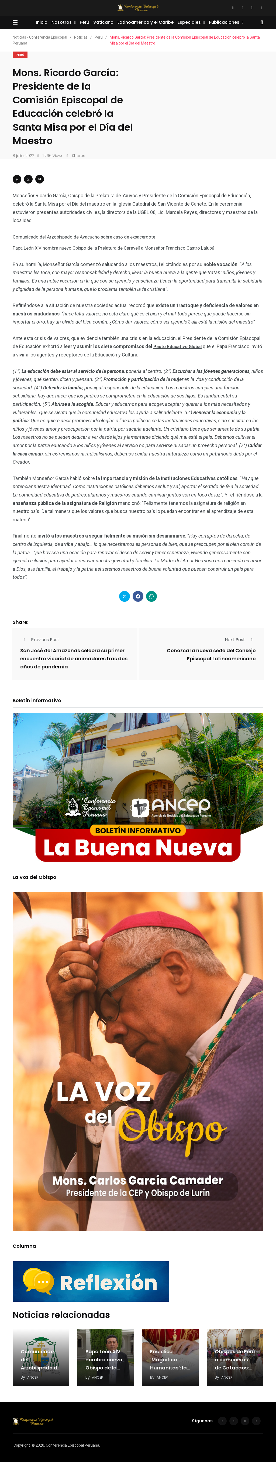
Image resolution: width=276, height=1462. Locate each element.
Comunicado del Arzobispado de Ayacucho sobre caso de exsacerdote (88, 237)
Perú (84, 22)
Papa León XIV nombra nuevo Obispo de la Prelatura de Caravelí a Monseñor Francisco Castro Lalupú (119, 247)
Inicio (41, 22)
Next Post (240, 639)
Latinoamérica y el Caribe (146, 22)
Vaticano (103, 22)
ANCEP (33, 1376)
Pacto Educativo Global (179, 346)
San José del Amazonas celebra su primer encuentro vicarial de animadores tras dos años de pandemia (73, 658)
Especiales (189, 22)
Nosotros (61, 22)
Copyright (21, 1444)
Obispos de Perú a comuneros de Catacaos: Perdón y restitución (235, 1366)
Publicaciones (224, 22)
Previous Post (39, 639)
